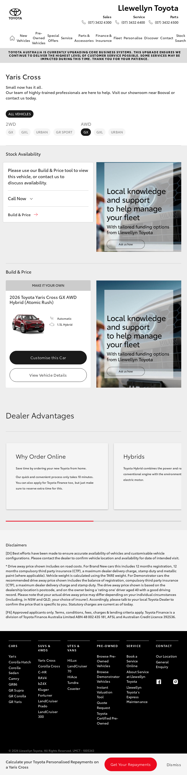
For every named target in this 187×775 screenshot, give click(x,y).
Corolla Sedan (15, 670)
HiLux (72, 660)
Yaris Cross (47, 660)
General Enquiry (162, 664)
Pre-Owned (107, 646)
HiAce (72, 676)
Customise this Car (48, 357)
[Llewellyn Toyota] (15, 14)
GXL (24, 132)
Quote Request (103, 705)
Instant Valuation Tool (104, 692)
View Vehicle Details (48, 375)
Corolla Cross (49, 666)
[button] (23, 214)
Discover (151, 37)
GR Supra (16, 690)
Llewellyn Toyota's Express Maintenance (137, 694)
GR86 (13, 684)
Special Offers (53, 38)
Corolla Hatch (20, 662)
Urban (42, 132)
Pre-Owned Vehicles (38, 38)
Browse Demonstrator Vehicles (108, 676)
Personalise (133, 37)
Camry (14, 678)
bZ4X (42, 683)
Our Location (166, 656)
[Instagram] (175, 682)
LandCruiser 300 (48, 714)
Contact (166, 37)
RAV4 (42, 677)
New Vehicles (23, 38)
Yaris (12, 656)
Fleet (118, 37)
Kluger (43, 689)
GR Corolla (17, 695)
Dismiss (174, 764)
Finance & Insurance (104, 38)
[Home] (12, 38)
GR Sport (64, 132)
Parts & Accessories (84, 38)
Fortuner (45, 695)
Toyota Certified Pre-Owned (107, 718)
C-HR (42, 672)
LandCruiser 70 (77, 668)
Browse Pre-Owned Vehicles (106, 661)
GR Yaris (15, 701)
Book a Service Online (132, 661)
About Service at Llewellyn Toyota (137, 676)
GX (10, 132)
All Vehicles (19, 113)
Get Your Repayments (130, 764)
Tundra (73, 682)
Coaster (73, 688)
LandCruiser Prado (48, 703)
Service (66, 37)
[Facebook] (159, 682)
